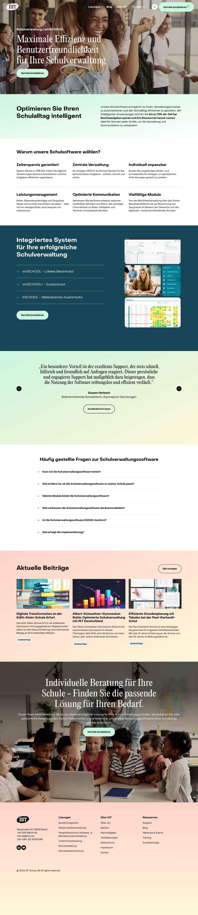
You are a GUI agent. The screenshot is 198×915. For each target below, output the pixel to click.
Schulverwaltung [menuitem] (68, 846)
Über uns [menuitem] (106, 822)
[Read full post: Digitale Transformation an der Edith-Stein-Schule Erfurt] (42, 594)
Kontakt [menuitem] (105, 852)
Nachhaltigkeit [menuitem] (108, 832)
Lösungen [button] (94, 7)
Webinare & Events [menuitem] (153, 832)
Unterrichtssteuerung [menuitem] (70, 841)
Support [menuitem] (147, 822)
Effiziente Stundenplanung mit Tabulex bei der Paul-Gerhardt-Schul (152, 617)
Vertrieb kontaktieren (174, 8)
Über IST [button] (121, 7)
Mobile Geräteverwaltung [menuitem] (72, 827)
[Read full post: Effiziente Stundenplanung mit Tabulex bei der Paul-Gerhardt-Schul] (155, 594)
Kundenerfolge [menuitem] (151, 842)
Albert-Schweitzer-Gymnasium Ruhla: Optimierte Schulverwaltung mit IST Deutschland (99, 617)
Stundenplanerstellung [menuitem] (71, 850)
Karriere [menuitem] (105, 827)
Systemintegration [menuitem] (69, 822)
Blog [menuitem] (145, 827)
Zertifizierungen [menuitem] (109, 837)
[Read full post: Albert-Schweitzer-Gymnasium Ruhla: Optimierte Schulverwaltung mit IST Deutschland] (99, 594)
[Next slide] (179, 388)
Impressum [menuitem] (107, 847)
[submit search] (154, 7)
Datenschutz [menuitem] (107, 842)
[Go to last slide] (18, 388)
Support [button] (138, 7)
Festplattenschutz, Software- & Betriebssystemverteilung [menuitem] (75, 834)
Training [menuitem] (147, 837)
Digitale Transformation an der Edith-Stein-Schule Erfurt (39, 615)
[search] (154, 7)
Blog (109, 7)
